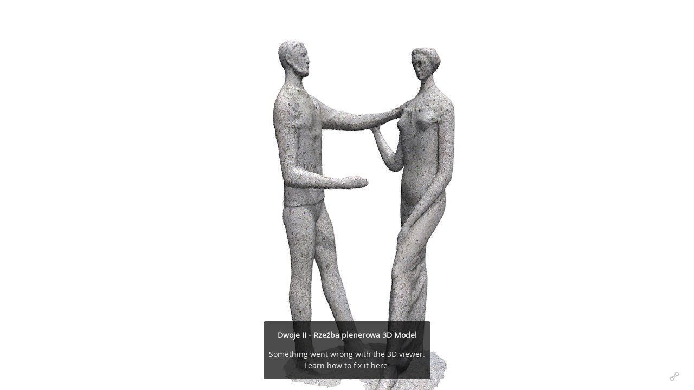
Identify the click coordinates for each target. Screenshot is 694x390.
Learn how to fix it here (346, 365)
